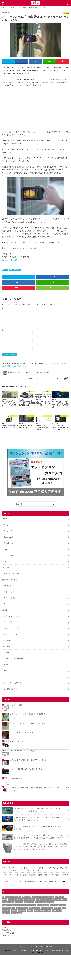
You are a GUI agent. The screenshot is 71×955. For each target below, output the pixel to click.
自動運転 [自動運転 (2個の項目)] (42, 910)
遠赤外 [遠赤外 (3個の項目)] (60, 910)
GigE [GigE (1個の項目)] (52, 896)
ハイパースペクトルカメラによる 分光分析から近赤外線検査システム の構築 (30, 875)
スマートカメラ (10, 567)
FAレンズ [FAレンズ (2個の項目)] (46, 896)
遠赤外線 (7, 640)
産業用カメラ (7, 531)
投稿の (6, 930)
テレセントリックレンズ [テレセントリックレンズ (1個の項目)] (9, 905)
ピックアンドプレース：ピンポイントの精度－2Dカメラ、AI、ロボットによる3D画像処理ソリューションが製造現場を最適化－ (34, 837)
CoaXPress (8, 543)
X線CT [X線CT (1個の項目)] (10, 899)
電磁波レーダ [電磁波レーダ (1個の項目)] (6, 913)
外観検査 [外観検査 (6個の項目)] (14, 910)
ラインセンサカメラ (11, 573)
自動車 (4, 610)
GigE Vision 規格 (16, 705)
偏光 (5, 561)
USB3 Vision (9, 555)
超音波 (6, 664)
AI (3, 677)
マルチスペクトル (10, 634)
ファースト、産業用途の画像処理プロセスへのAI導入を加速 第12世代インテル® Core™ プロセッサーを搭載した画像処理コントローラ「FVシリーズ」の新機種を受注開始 (34, 847)
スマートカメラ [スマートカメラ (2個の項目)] (39, 902)
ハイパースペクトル (11, 628)
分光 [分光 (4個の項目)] (63, 907)
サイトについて (23, 946)
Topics (5, 270)
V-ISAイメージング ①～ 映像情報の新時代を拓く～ (29, 714)
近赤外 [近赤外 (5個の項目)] (54, 910)
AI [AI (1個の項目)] (11, 896)
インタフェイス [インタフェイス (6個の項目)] (30, 899)
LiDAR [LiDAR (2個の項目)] (57, 896)
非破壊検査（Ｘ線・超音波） (13, 658)
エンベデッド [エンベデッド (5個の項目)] (19, 902)
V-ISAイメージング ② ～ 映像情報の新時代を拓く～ (29, 723)
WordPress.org (7, 935)
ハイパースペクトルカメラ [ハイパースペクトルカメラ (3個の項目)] (58, 905)
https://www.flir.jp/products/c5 (24, 248)
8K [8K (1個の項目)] (3, 896)
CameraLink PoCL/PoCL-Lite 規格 (23, 751)
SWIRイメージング (17, 741)
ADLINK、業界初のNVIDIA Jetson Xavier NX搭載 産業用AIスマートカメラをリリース (39, 788)
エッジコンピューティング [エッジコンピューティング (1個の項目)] (59, 899)
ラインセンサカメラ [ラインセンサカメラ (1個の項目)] (22, 907)
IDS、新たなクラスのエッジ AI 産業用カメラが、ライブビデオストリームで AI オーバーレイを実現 (34, 810)
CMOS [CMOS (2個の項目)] (29, 896)
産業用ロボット (8, 525)
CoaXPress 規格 (16, 778)
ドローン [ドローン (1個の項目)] (33, 905)
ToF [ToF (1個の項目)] (62, 896)
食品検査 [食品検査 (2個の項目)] (18, 913)
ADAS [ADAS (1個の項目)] (7, 896)
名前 (3, 330)
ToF (5, 604)
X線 (5, 671)
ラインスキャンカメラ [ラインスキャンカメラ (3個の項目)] (8, 907)
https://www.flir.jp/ (8, 260)
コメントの (8, 933)
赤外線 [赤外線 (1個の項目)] (49, 910)
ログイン (5, 927)
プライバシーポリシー (36, 946)
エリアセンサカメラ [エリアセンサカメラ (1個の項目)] (7, 902)
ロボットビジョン (10, 592)
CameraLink (8, 537)
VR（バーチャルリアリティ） (13, 683)
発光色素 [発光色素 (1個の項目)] (30, 910)
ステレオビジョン (10, 598)
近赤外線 (7, 646)
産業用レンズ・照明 (9, 580)
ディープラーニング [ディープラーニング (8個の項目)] (23, 905)
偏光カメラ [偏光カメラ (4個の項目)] (57, 907)
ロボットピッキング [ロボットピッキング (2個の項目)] (47, 907)
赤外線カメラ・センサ (10, 616)
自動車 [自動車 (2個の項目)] (36, 910)
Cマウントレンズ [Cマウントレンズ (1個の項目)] (37, 896)
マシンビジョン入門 (9, 689)
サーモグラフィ (15, 270)
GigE (6, 549)
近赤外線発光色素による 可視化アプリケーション (28, 760)
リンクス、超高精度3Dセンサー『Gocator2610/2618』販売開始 (31, 828)
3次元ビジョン (7, 586)
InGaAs (7, 652)
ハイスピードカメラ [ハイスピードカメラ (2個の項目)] (43, 905)
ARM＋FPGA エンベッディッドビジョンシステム (20, 868)
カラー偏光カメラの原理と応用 (21, 732)
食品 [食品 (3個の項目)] (13, 913)
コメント (4, 309)
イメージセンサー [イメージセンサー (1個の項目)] (19, 899)
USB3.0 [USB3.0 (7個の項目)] (4, 899)
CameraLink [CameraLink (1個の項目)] (17, 896)
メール (4, 338)
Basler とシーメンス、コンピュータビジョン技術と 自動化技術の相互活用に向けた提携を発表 (34, 819)
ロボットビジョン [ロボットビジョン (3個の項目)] (35, 907)
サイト (4, 346)
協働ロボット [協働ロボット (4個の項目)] (6, 910)
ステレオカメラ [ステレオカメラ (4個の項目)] (29, 902)
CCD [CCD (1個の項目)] (23, 896)
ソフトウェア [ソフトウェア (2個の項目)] (49, 902)
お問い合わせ (48, 946)
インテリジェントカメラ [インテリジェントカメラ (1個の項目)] (43, 899)
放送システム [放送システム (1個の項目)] (22, 910)
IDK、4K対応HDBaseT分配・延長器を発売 (26, 769)
